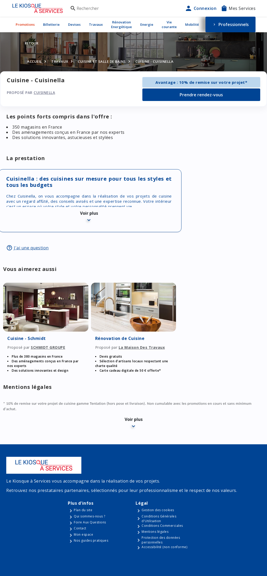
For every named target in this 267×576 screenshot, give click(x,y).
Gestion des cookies (158, 510)
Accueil (34, 61)
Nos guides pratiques (91, 540)
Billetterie (51, 24)
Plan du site (83, 510)
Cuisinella (44, 92)
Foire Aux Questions (90, 522)
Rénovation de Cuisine (120, 338)
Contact (80, 528)
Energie (146, 24)
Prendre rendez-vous (201, 95)
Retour (31, 43)
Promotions (25, 24)
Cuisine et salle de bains (102, 61)
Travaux (96, 24)
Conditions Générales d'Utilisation (159, 518)
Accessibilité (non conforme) (164, 547)
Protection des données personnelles (161, 540)
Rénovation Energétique (121, 24)
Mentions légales (155, 531)
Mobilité (192, 24)
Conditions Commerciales (162, 525)
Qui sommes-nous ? (89, 516)
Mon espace (83, 534)
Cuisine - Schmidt (26, 338)
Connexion (200, 8)
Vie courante (169, 24)
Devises (74, 24)
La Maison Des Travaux (142, 347)
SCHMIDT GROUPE (48, 347)
